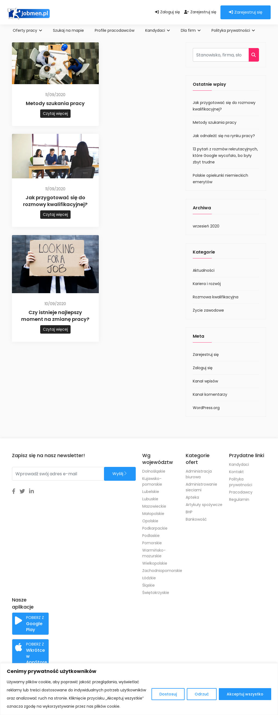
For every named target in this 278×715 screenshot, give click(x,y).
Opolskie (150, 521)
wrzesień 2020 (206, 226)
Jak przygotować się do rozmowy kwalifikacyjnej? (55, 201)
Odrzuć (202, 694)
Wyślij (119, 473)
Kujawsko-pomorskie (152, 481)
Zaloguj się (167, 12)
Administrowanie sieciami (201, 487)
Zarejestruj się (200, 12)
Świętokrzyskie (155, 592)
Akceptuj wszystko (245, 694)
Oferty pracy (27, 30)
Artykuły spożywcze (204, 504)
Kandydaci (157, 30)
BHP (189, 512)
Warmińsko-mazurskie (154, 553)
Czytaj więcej (55, 113)
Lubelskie (150, 491)
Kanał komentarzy (210, 394)
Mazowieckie (154, 506)
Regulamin (239, 499)
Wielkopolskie (154, 563)
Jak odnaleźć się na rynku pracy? (224, 135)
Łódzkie (149, 578)
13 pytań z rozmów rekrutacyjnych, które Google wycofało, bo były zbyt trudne (225, 155)
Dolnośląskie (153, 471)
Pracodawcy (240, 492)
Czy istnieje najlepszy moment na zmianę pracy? (55, 315)
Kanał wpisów (205, 381)
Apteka (192, 497)
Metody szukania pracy (55, 103)
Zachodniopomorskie (160, 570)
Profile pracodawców (114, 30)
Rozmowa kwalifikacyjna (215, 297)
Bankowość (196, 519)
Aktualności (203, 270)
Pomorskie (152, 543)
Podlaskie (151, 535)
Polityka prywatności (233, 30)
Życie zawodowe (208, 310)
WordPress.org (206, 407)
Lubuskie (150, 499)
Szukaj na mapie (68, 30)
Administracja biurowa (199, 474)
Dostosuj (168, 694)
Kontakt (236, 471)
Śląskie (148, 585)
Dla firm (191, 30)
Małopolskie (153, 513)
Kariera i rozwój (207, 283)
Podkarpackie (155, 528)
